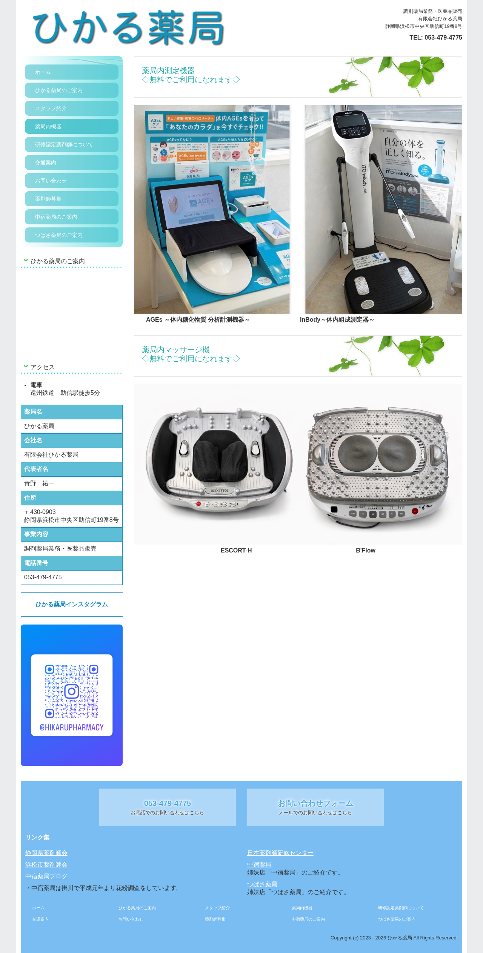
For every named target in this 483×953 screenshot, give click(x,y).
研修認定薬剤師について (64, 144)
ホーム (43, 72)
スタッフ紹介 (51, 108)
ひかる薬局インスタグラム (71, 604)
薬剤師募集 (48, 199)
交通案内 (45, 163)
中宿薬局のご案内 (56, 217)
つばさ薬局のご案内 (59, 235)
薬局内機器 (48, 126)
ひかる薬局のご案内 (59, 90)
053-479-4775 (443, 37)
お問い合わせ (51, 181)
